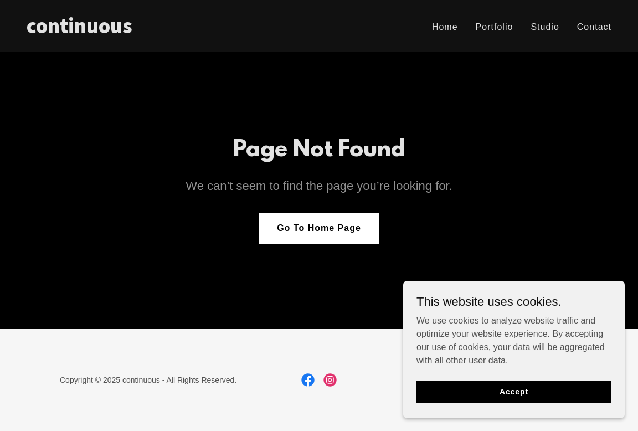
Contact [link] (594, 27)
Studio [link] (545, 27)
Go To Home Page (319, 228)
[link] (168, 30)
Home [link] (445, 27)
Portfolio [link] (494, 27)
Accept (514, 391)
